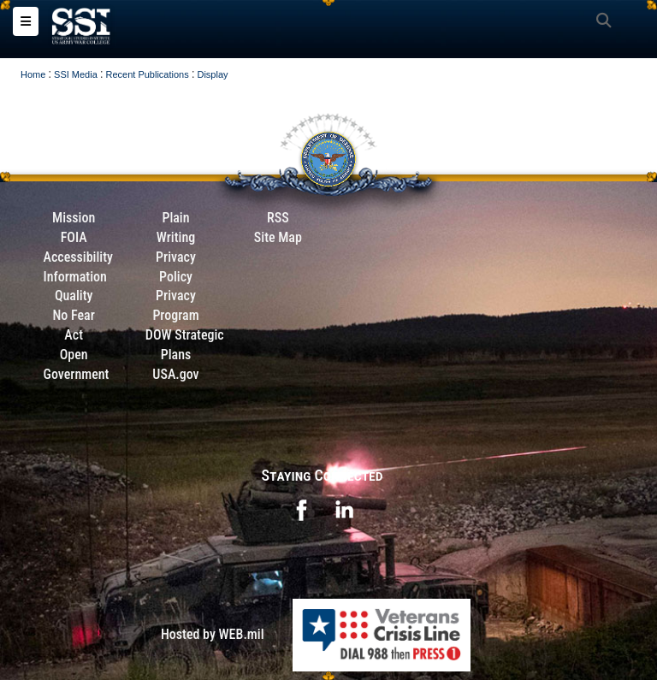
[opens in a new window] (301, 509)
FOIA (74, 237)
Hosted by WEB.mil (212, 634)
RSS (278, 218)
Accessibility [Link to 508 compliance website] (78, 257)
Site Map (278, 237)
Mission (73, 218)
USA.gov (175, 374)
